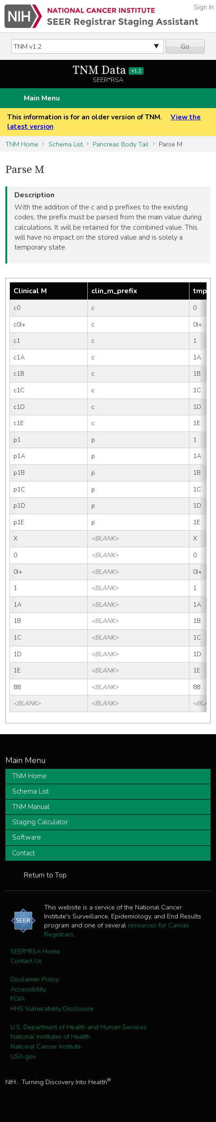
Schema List (66, 144)
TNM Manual (31, 806)
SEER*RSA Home (35, 951)
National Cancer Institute (45, 1046)
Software (26, 837)
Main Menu (42, 98)
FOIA (17, 998)
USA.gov (23, 1056)
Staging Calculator (40, 822)
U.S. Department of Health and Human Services (78, 1026)
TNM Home (21, 144)
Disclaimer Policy (34, 979)
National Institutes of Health (50, 1036)
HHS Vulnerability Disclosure (52, 1008)
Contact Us (26, 960)
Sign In (204, 7)
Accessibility (28, 989)
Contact (23, 853)
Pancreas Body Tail (120, 144)
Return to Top (45, 875)
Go (185, 46)
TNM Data (108, 70)
